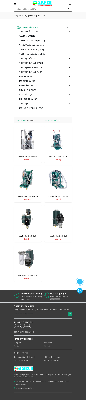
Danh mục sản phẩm (27, 27)
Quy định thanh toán (51, 360)
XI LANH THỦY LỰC (27, 90)
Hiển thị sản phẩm (51, 120)
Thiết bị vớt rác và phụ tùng (31, 49)
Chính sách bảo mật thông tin (24, 357)
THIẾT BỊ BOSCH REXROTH (30, 67)
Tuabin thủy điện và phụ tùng (32, 40)
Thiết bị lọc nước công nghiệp (32, 54)
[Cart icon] (70, 3)
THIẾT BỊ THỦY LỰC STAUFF (31, 63)
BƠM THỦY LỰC (26, 76)
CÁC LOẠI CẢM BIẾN (27, 36)
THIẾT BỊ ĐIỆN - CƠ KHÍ (29, 31)
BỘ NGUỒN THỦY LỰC (29, 85)
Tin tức (16, 346)
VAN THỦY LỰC (26, 94)
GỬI (70, 314)
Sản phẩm (48, 343)
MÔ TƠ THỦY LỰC (27, 81)
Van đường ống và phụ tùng (31, 45)
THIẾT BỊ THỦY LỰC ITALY (30, 58)
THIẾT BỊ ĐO (24, 103)
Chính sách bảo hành (52, 357)
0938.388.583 (21, 385)
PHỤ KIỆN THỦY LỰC (28, 99)
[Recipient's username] (41, 314)
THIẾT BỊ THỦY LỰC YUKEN (30, 72)
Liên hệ (47, 346)
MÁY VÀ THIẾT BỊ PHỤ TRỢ (31, 108)
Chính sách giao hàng (21, 360)
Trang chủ (17, 16)
